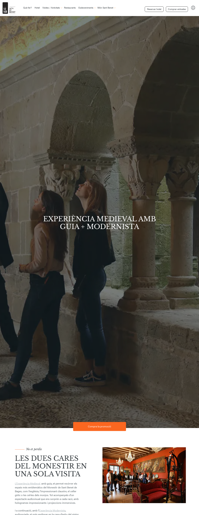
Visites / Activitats (51, 7)
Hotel (37, 7)
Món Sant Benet (105, 7)
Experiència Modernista (52, 510)
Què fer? (27, 7)
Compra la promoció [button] (99, 426)
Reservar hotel (154, 7)
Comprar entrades (176, 7)
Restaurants (70, 7)
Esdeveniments (85, 7)
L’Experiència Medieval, (28, 483)
